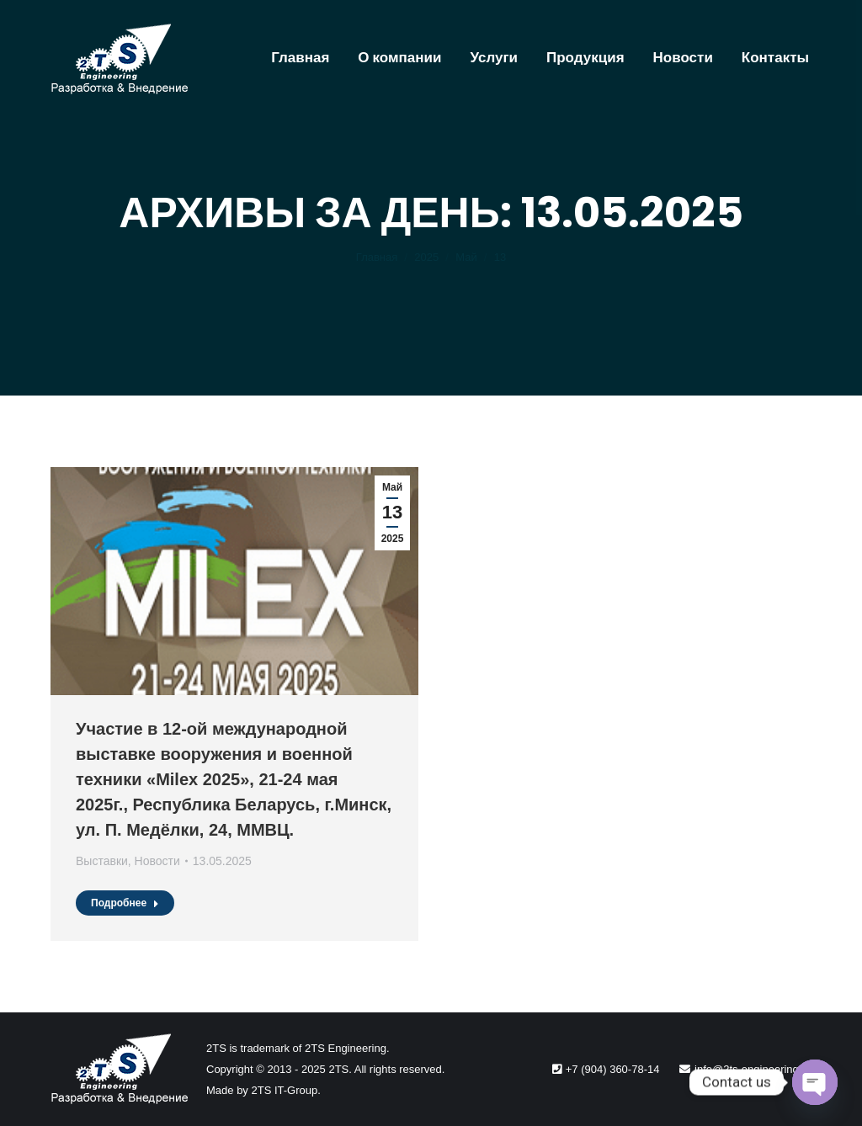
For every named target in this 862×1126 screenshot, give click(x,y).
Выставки (102, 861)
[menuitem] (300, 57)
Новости (157, 861)
